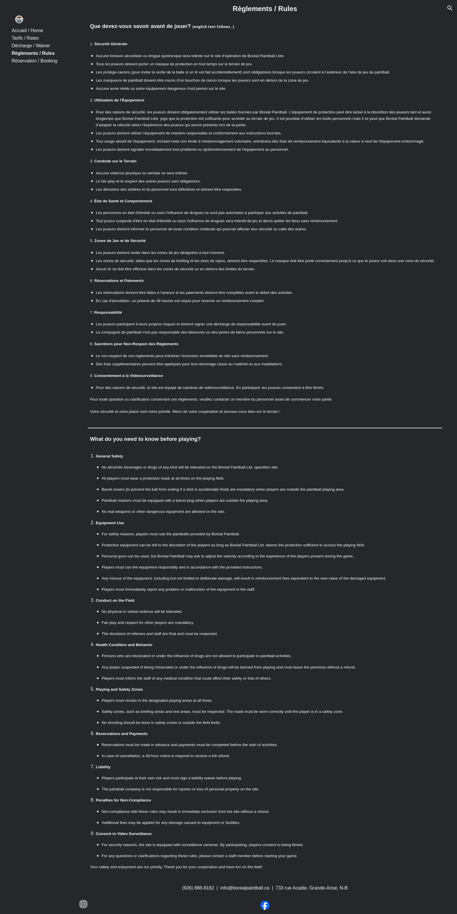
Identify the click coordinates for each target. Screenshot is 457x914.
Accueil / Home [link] (27, 30)
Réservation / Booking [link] (34, 60)
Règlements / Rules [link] (33, 53)
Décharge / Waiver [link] (31, 45)
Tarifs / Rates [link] (25, 38)
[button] (450, 8)
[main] (265, 8)
